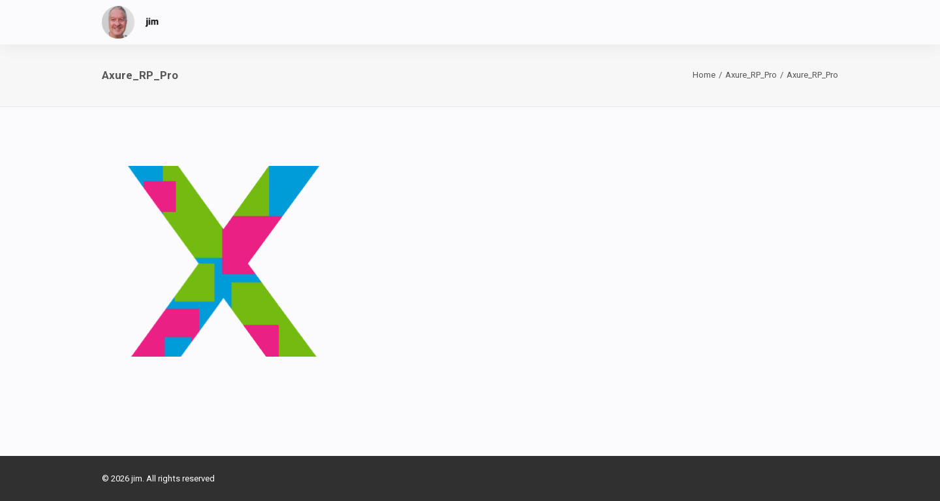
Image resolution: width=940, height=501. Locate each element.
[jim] (130, 22)
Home (704, 75)
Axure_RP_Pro (751, 75)
